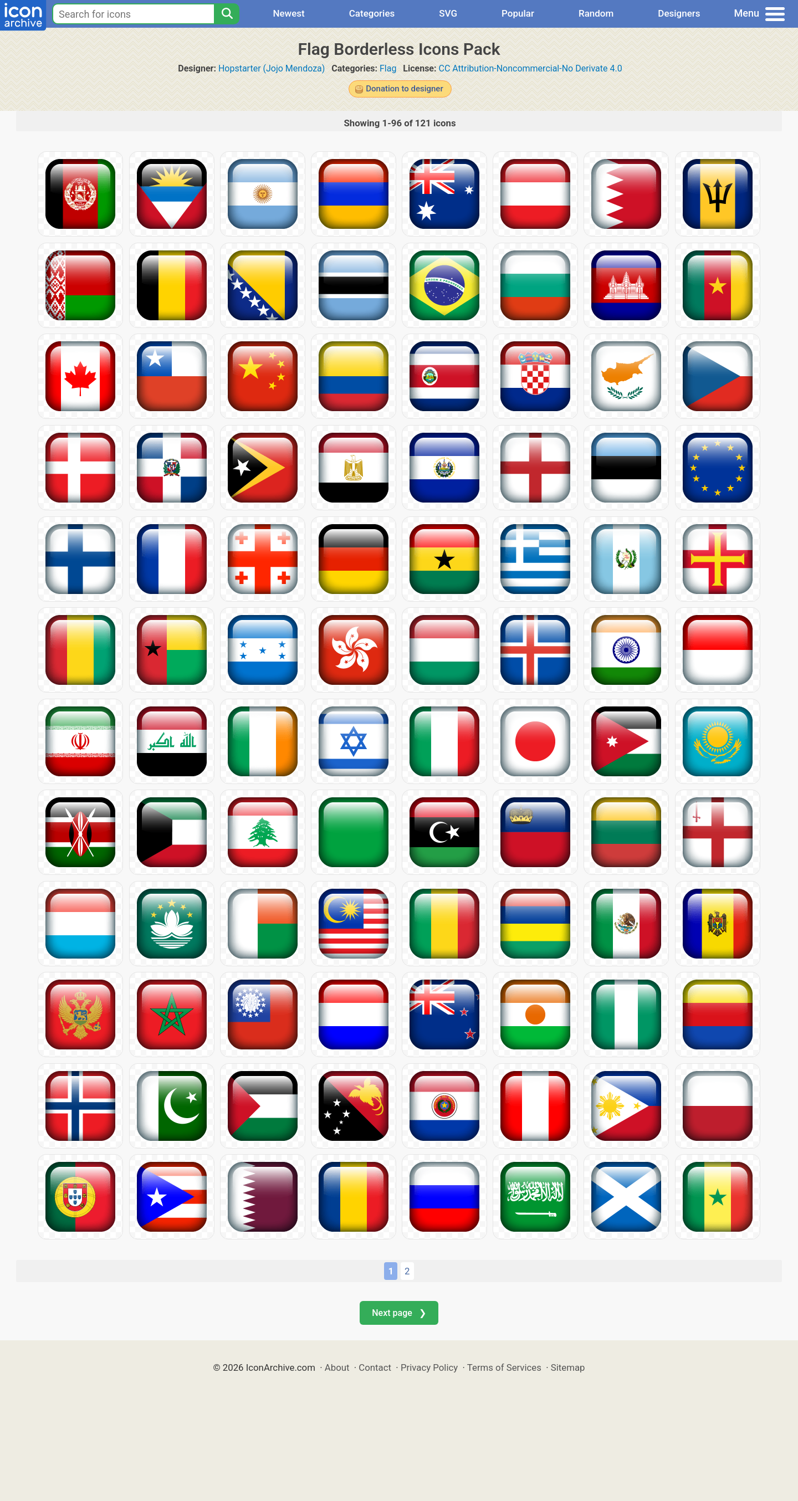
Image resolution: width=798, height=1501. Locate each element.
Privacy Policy (429, 1367)
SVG (448, 13)
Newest (288, 13)
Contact (375, 1367)
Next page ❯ (399, 1313)
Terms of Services (504, 1367)
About (337, 1367)
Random (596, 13)
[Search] (226, 13)
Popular (518, 13)
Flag (388, 68)
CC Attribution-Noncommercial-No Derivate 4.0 (530, 68)
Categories (372, 13)
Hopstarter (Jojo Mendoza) (271, 68)
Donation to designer (404, 89)
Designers (679, 13)
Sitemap (568, 1367)
